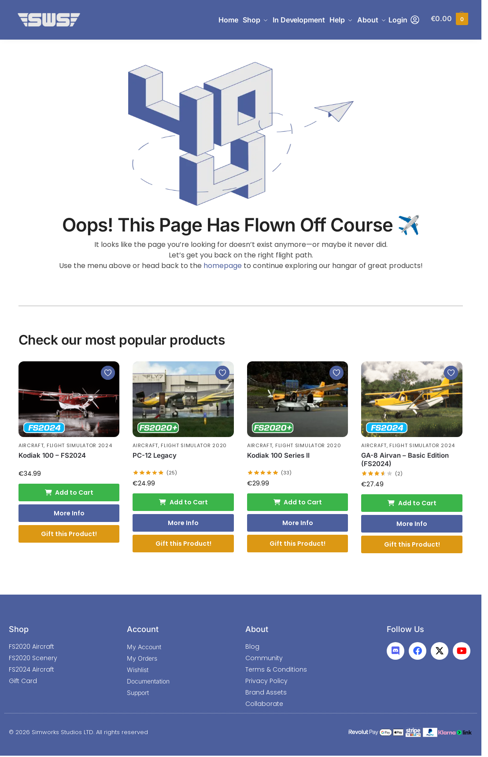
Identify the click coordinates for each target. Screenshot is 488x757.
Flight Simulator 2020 (194, 445)
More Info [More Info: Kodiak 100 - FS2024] (69, 513)
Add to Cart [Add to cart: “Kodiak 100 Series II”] (297, 502)
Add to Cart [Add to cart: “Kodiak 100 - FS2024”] (69, 492)
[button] (449, 20)
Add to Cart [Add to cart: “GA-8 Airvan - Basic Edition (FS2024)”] (411, 503)
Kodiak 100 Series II (278, 455)
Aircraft (31, 445)
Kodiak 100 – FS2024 (52, 455)
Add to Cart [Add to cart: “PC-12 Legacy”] (183, 502)
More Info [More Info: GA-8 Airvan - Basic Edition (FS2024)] (411, 523)
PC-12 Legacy (155, 455)
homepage (222, 266)
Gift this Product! (69, 533)
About (256, 629)
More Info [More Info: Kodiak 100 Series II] (297, 522)
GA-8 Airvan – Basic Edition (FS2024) (405, 459)
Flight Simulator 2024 (79, 445)
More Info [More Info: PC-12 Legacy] (183, 522)
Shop (19, 629)
